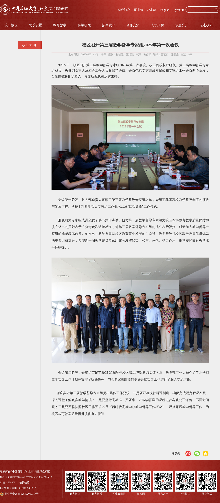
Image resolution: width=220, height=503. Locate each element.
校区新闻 (29, 45)
